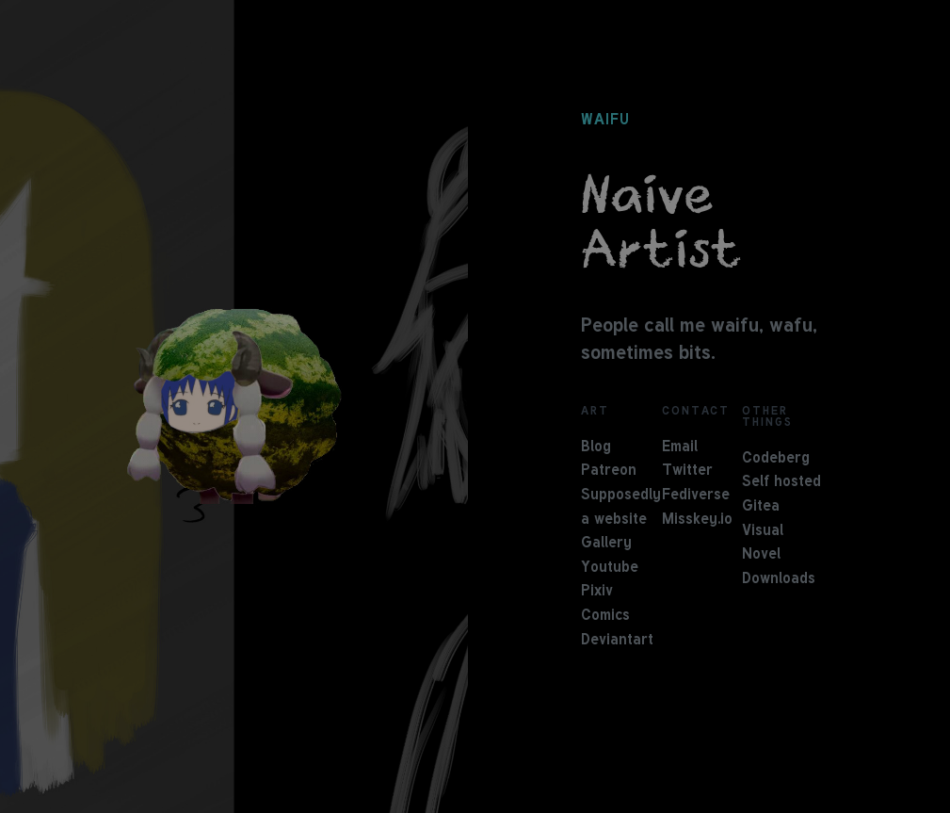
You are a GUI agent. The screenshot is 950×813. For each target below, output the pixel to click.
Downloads (778, 579)
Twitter (687, 471)
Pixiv (597, 591)
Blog (596, 447)
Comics (605, 616)
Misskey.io (697, 520)
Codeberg (776, 458)
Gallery (606, 543)
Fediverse (696, 495)
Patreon (608, 471)
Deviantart (617, 640)
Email (680, 447)
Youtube (609, 568)
